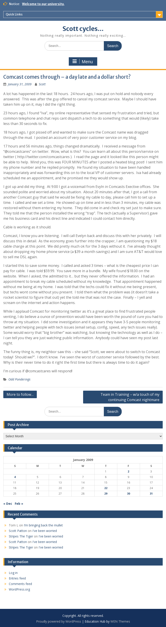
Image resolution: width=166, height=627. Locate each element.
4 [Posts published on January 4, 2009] (15, 477)
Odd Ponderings (19, 379)
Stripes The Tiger (21, 536)
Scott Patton (18, 531)
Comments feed (20, 584)
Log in (13, 573)
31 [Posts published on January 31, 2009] (151, 493)
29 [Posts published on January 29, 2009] (105, 493)
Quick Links (14, 14)
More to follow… (20, 394)
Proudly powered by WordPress (58, 621)
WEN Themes (120, 621)
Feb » (19, 503)
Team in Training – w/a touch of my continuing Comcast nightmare (130, 397)
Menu (82, 61)
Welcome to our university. (43, 4)
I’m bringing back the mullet (43, 525)
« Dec (7, 503)
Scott (42, 84)
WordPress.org (19, 589)
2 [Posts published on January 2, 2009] (128, 471)
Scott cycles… (83, 29)
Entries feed (17, 578)
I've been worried (44, 531)
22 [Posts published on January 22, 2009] (105, 488)
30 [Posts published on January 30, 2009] (128, 493)
